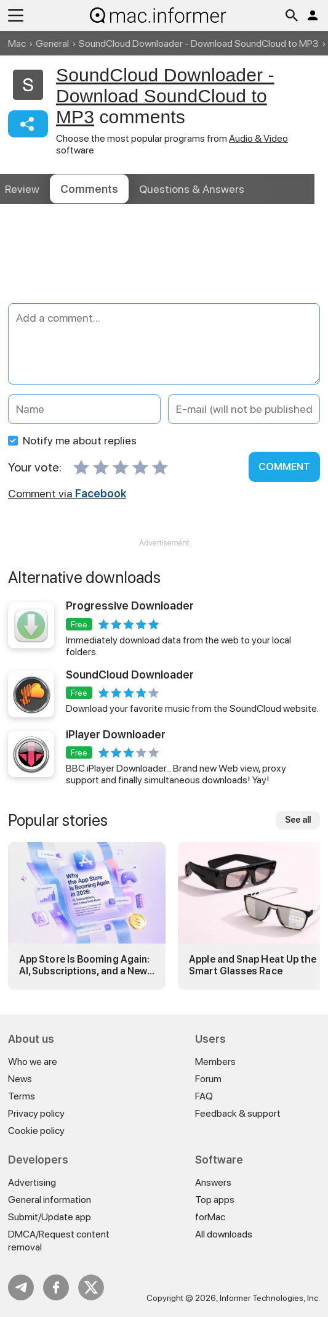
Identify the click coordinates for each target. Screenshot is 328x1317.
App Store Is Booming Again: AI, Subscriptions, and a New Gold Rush (84, 965)
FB (56, 1287)
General (52, 43)
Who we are (32, 1061)
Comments (89, 188)
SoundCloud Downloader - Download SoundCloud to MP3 (199, 43)
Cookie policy (36, 1130)
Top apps (214, 1199)
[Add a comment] (164, 344)
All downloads (223, 1234)
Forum (208, 1079)
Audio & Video (258, 138)
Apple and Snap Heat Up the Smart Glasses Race (252, 965)
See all (298, 820)
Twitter (91, 1287)
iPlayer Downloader (116, 734)
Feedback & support (238, 1113)
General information (49, 1199)
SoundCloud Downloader (130, 674)
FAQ (204, 1096)
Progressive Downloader (130, 605)
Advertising (32, 1182)
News (20, 1079)
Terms (21, 1096)
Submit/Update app (49, 1217)
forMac (210, 1217)
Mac (17, 43)
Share (28, 123)
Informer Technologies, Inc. (270, 1298)
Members (215, 1061)
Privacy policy (36, 1113)
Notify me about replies (72, 440)
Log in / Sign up (312, 15)
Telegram (21, 1287)
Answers (191, 188)
